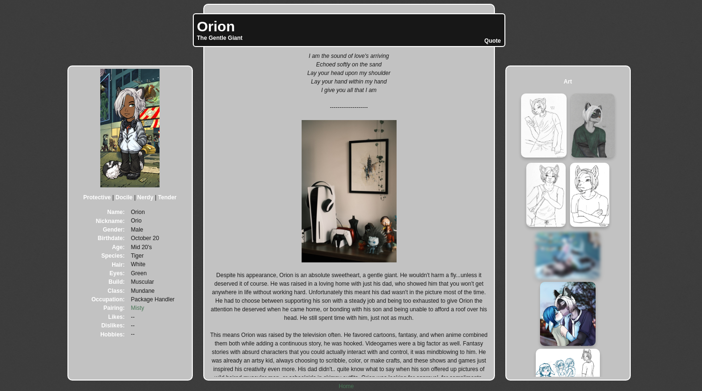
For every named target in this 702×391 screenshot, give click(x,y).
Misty (137, 308)
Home (346, 386)
